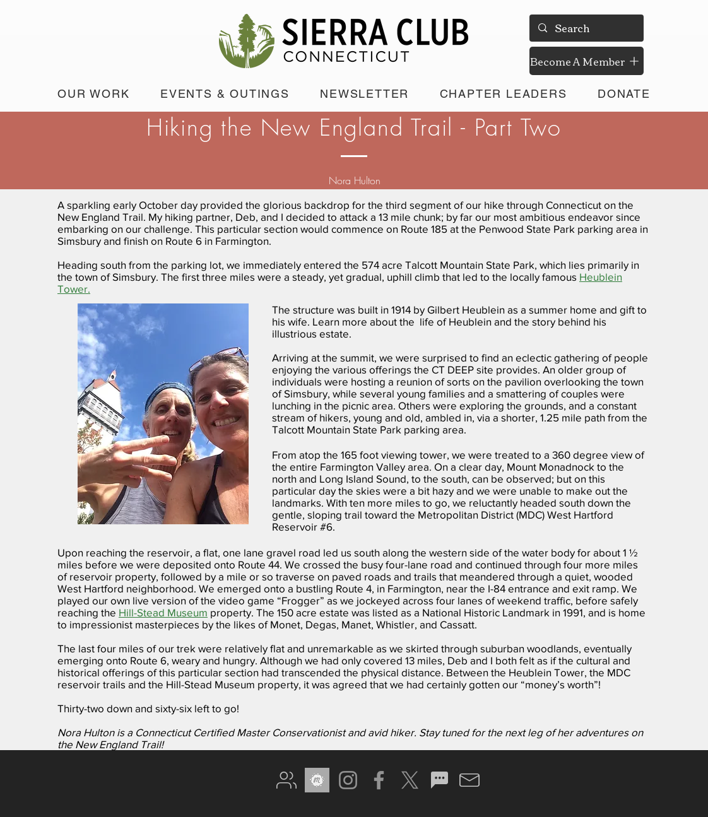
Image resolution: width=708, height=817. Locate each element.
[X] (410, 780)
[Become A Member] (586, 61)
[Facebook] (379, 780)
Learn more (339, 321)
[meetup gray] (317, 780)
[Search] (586, 28)
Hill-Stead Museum (163, 612)
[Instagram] (348, 780)
